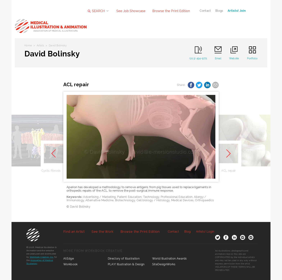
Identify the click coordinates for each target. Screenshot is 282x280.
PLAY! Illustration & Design (126, 264)
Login (205, 231)
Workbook (70, 264)
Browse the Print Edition (171, 11)
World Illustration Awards (169, 258)
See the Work (102, 231)
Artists (40, 45)
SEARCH (96, 11)
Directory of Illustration (124, 258)
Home (28, 45)
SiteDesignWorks (164, 264)
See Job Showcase (130, 11)
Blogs (219, 10)
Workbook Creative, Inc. (42, 257)
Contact (205, 10)
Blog (187, 231)
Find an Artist (74, 231)
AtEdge (68, 258)
